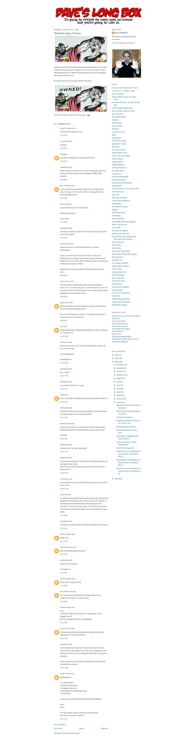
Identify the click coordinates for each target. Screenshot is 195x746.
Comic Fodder (117, 269)
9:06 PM (63, 719)
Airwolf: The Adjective (120, 342)
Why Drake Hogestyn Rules (121, 336)
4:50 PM (63, 135)
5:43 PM (63, 622)
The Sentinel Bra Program (121, 329)
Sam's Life (115, 195)
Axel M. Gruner (65, 628)
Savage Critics (117, 126)
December (120, 365)
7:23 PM (63, 222)
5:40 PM (63, 148)
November (120, 368)
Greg (61, 154)
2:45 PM (63, 586)
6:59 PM (63, 198)
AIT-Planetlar (116, 204)
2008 (117, 355)
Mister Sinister (65, 673)
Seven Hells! (116, 227)
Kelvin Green (116, 245)
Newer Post (58, 728)
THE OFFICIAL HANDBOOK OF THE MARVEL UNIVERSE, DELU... (128, 453)
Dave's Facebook (118, 94)
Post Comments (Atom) (71, 733)
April (119, 392)
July (118, 382)
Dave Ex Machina (118, 278)
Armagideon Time (118, 132)
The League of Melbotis (120, 263)
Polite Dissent (117, 123)
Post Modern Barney (119, 117)
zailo (61, 326)
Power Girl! (116, 318)
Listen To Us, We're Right (121, 156)
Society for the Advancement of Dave (125, 88)
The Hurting (116, 216)
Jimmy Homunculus (119, 272)
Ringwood (115, 129)
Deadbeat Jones (117, 260)
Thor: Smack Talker (119, 321)
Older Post (104, 728)
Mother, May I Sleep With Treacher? (124, 254)
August (119, 378)
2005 (117, 479)
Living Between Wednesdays (122, 183)
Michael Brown (65, 423)
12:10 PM (64, 668)
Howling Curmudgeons (120, 230)
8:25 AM (63, 541)
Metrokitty (115, 147)
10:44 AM (64, 473)
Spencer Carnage (66, 128)
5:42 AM (63, 528)
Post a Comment (59, 724)
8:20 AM (63, 638)
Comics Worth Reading (120, 177)
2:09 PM (63, 554)
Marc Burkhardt (65, 186)
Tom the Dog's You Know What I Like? (125, 189)
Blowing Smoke (117, 257)
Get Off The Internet (119, 141)
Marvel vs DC (117, 334)
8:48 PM (63, 296)
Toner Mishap (117, 284)
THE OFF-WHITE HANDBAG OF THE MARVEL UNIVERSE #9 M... (128, 471)
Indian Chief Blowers (119, 224)
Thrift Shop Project (118, 212)
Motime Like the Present (120, 266)
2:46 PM (63, 601)
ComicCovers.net (118, 192)
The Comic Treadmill (119, 198)
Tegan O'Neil (64, 302)
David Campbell (65, 534)
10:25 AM (64, 452)
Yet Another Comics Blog (121, 251)
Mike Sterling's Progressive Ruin (123, 111)
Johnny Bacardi (117, 159)
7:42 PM (63, 238)
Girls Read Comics (118, 281)
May (118, 388)
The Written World (118, 150)
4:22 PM (63, 515)
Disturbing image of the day (125, 427)
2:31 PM (63, 573)
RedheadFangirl (65, 607)
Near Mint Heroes (118, 171)
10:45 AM (64, 489)
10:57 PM (64, 376)
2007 (117, 358)
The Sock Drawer (118, 242)
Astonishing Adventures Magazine (124, 222)
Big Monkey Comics (119, 144)
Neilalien (115, 120)
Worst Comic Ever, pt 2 (120, 326)
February (120, 399)
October (120, 371)
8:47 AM (63, 417)
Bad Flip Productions (119, 168)
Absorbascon (116, 138)
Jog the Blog (116, 248)
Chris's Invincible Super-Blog (122, 108)
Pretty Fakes (116, 296)
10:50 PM (64, 336)
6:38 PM (63, 180)
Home (81, 728)
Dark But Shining (118, 275)
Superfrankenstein (118, 165)
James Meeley (65, 244)
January (119, 402)
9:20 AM (63, 439)
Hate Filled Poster (66, 547)
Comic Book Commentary (121, 302)
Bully (114, 135)
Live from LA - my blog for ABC (123, 91)
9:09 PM (63, 320)
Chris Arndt (64, 204)
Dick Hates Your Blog (119, 207)
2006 (117, 362)
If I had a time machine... (125, 417)
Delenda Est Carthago (119, 305)
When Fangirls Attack (119, 153)
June (118, 385)
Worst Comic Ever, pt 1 (120, 324)
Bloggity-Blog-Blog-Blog (121, 299)
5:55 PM (63, 161)
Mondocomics (117, 186)
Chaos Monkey (117, 290)
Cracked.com (116, 174)
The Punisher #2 (117, 331)
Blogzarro (115, 210)
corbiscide (63, 494)
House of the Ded (118, 219)
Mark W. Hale (65, 281)
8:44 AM (63, 402)
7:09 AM (63, 389)
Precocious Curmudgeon (120, 287)
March (119, 395)
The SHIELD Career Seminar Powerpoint (126, 316)
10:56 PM (64, 363)
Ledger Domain (117, 162)
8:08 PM (63, 275)
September (120, 375)
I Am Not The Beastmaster (121, 293)
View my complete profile (123, 43)
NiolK (62, 395)
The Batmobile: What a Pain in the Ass (125, 339)
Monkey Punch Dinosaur (120, 234)
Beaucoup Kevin (118, 114)
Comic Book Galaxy (119, 180)
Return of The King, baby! (125, 448)
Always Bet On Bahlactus (121, 201)
